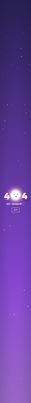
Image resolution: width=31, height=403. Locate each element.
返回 (15, 210)
